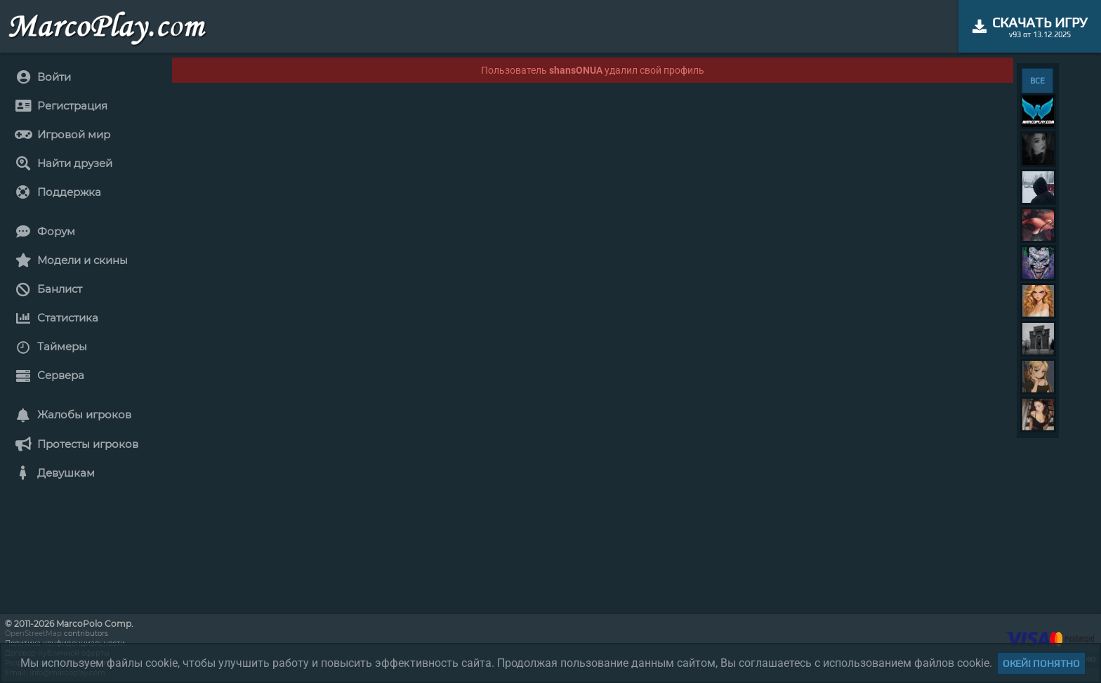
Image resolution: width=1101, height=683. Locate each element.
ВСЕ (1037, 81)
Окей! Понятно (1041, 663)
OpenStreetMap (33, 633)
